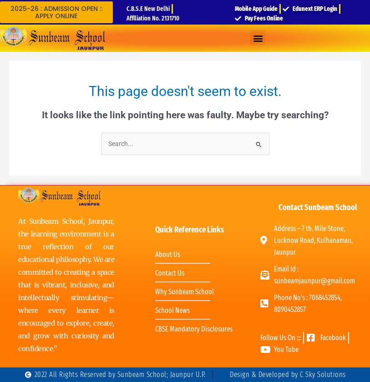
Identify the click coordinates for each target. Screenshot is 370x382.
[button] (257, 37)
